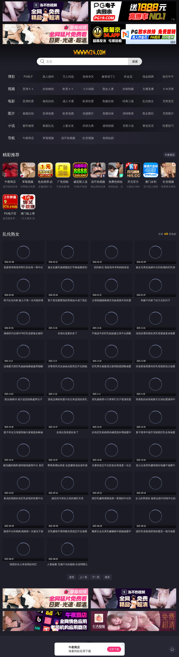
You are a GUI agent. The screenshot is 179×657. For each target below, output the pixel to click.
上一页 (83, 577)
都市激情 (28, 126)
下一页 (95, 577)
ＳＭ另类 (168, 89)
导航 (11, 138)
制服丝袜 (108, 101)
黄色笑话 (148, 126)
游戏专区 (88, 76)
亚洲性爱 (28, 101)
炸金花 (128, 76)
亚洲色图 (48, 113)
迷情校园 (108, 126)
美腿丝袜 (108, 113)
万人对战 (68, 76)
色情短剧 (108, 138)
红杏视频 (88, 138)
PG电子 (28, 76)
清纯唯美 (128, 113)
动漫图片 (88, 113)
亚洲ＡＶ (28, 89)
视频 (11, 88)
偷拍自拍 (48, 101)
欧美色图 (68, 113)
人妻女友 (68, 126)
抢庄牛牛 (168, 76)
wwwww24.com (89, 52)
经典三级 (128, 101)
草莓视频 (48, 138)
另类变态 (168, 101)
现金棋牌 (148, 76)
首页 (71, 577)
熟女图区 (148, 113)
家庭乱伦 (48, 126)
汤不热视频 (68, 138)
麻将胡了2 (108, 76)
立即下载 (114, 649)
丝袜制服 (128, 89)
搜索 (135, 61)
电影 (11, 101)
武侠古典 (88, 126)
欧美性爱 (88, 101)
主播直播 (148, 89)
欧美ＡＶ (68, 89)
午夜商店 (28, 138)
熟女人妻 (108, 89)
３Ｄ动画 (88, 89)
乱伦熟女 (148, 101)
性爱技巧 (168, 126)
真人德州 (48, 76)
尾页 (107, 577)
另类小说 (128, 126)
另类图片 (168, 113)
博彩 (11, 76)
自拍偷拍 (48, 89)
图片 (11, 113)
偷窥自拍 (28, 113)
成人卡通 (68, 101)
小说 (11, 125)
